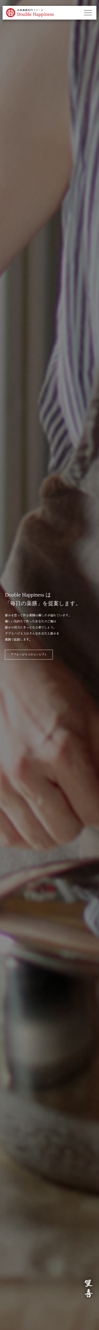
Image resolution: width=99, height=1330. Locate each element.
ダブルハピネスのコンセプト (29, 654)
